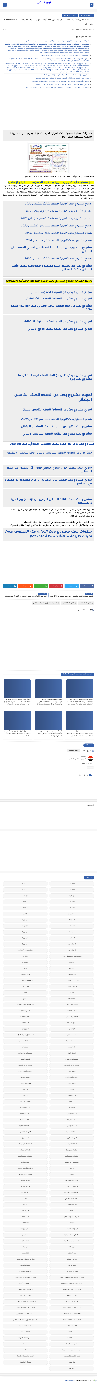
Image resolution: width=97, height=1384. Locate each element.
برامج (72, 1168)
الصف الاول (72, 1053)
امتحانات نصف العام (25, 1156)
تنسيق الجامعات (72, 1186)
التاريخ (25, 999)
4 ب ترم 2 (72, 938)
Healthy (25, 956)
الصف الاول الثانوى (71, 1059)
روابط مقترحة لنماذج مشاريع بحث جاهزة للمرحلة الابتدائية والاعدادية (65, 55)
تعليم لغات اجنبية (25, 1174)
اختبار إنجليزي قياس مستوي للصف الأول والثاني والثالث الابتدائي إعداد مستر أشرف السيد (48, 733)
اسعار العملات (72, 987)
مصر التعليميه (71, 1326)
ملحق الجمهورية (25, 1326)
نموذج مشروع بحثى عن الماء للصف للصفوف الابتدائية (58, 322)
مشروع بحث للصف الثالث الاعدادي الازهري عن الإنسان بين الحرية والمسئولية (62, 84)
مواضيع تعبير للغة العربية (71, 1350)
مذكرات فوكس (72, 1296)
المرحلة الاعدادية (70, 15)
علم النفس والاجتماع (71, 1217)
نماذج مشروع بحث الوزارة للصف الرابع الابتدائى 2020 (58, 211)
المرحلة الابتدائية (86, 15)
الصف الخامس (25, 1077)
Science (72, 962)
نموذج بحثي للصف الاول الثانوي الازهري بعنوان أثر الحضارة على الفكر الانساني (62, 78)
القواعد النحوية (25, 1102)
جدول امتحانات (25, 1193)
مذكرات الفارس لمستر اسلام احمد (72, 1277)
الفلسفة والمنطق (71, 1096)
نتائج (25, 1350)
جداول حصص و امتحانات (71, 1193)
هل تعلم (72, 1362)
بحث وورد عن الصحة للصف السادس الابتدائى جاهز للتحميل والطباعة (65, 75)
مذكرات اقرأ (72, 1265)
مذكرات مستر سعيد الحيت (25, 1308)
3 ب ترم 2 (72, 926)
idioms (71, 968)
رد (90, 767)
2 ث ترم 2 (72, 908)
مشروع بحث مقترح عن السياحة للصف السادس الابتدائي (56, 426)
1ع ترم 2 (25, 896)
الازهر (25, 993)
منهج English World (25, 1338)
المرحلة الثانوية (71, 1138)
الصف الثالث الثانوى (25, 1065)
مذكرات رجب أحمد (25, 1283)
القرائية (71, 1102)
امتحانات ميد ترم (25, 1150)
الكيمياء (72, 1108)
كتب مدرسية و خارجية (71, 1241)
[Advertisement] (48, 110)
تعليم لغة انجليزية (71, 1180)
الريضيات (25, 1047)
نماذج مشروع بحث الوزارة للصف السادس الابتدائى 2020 (56, 419)
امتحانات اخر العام (72, 1144)
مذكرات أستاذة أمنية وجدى (25, 1259)
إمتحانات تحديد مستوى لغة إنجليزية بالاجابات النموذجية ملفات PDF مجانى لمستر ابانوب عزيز (80, 733)
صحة (25, 1205)
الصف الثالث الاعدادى (71, 1065)
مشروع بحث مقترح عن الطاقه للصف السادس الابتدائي (57, 434)
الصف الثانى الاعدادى (25, 1071)
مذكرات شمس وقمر (25, 1289)
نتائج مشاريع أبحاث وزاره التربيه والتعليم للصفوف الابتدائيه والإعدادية (51, 182)
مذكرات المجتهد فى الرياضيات (25, 1277)
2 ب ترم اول (25, 902)
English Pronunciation (25, 950)
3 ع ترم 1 (72, 932)
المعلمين (25, 1138)
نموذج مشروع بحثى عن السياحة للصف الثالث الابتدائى (58, 299)
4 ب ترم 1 (25, 932)
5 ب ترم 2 (25, 938)
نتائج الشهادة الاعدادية (72, 1356)
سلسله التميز (72, 1205)
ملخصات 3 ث (71, 1338)
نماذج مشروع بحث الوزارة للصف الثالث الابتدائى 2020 (58, 204)
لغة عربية (25, 1253)
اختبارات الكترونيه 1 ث (25, 980)
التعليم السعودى (25, 1011)
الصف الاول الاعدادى (25, 1053)
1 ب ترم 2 (25, 884)
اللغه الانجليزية (71, 1126)
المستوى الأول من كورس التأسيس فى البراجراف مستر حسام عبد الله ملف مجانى (17, 733)
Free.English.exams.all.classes (71, 956)
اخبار (25, 968)
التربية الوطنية (72, 1011)
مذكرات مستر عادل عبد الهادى (71, 1314)
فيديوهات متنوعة (72, 1229)
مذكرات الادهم (25, 1265)
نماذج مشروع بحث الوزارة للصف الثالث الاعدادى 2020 (58, 259)
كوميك (25, 1247)
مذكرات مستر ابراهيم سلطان (25, 1302)
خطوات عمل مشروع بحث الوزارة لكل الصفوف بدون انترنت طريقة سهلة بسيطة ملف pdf (57, 41)
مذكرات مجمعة (25, 1296)
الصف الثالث (25, 1059)
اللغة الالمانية (25, 1108)
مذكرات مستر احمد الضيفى (71, 1308)
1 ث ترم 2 (25, 890)
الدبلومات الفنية (71, 1041)
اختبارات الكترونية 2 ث (71, 980)
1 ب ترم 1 (72, 884)
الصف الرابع (72, 1083)
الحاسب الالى (71, 1035)
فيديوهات (25, 1223)
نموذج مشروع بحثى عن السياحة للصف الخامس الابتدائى (56, 410)
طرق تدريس (25, 1211)
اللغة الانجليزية (71, 1114)
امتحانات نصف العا (71, 1156)
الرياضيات (71, 1047)
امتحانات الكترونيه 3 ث (25, 1144)
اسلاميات (25, 987)
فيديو (72, 1223)
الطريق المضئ (45, 3)
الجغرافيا (72, 1029)
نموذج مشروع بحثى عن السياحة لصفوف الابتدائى (61, 292)
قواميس (25, 1235)
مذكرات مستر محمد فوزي (25, 1314)
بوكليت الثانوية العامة (25, 1168)
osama (83, 757)
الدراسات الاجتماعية (25, 1041)
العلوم (71, 1090)
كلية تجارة (25, 1241)
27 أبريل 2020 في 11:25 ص (77, 759)
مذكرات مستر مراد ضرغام (72, 1320)
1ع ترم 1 (71, 896)
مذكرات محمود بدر (71, 1302)
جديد (25, 1199)
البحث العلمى (72, 999)
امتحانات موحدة (71, 1150)
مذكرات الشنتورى (25, 1271)
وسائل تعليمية (25, 1362)
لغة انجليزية (71, 1253)
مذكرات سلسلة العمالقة (72, 1289)
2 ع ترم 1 (25, 914)
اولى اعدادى (25, 1162)
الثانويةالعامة (72, 1023)
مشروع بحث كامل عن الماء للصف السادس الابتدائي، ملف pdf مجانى (51, 444)
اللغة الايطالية (25, 1114)
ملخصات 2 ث (25, 1332)
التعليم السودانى (72, 1017)
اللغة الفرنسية (25, 1120)
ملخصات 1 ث (71, 1332)
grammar (25, 962)
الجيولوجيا (25, 1029)
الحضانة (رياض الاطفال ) (25, 1035)
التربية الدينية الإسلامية (25, 1005)
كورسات (72, 1247)
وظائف (71, 1368)
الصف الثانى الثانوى (71, 1077)
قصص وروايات (25, 1229)
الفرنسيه (25, 1090)
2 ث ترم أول (25, 908)
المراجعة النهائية (25, 1126)
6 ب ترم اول (72, 950)
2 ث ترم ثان (72, 914)
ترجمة (72, 1174)
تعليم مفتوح (25, 1180)
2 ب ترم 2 (72, 902)
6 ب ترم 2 (25, 944)
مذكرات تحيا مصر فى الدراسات (71, 1283)
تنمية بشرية (25, 1186)
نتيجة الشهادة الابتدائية (25, 1356)
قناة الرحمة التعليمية (71, 1235)
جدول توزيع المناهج (72, 1199)
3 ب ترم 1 (25, 920)
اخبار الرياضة (25, 974)
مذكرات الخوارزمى (72, 1271)
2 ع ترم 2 (72, 920)
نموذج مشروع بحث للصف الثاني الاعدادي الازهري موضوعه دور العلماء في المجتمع (60, 81)
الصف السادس (25, 1083)
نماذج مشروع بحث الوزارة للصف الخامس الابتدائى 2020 (56, 218)
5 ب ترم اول (72, 944)
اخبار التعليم (71, 974)
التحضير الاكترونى (72, 1005)
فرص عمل (25, 1217)
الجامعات (25, 1023)
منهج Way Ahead (72, 1344)
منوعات (25, 1344)
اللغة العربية (71, 1120)
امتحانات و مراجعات (72, 1162)
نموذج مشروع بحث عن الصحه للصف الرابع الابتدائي (59, 329)
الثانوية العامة (25, 1017)
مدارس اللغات (72, 1259)
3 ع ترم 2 (25, 926)
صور (71, 1211)
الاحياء (72, 993)
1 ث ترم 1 (72, 890)
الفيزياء (25, 1096)
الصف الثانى (72, 1071)
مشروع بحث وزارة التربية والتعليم (46, 603)
